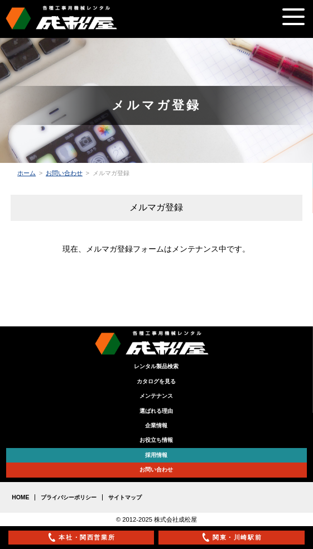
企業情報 (156, 425)
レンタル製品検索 (156, 366)
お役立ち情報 (156, 440)
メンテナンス (156, 396)
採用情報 (156, 455)
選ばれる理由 (156, 411)
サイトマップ (125, 497)
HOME (20, 497)
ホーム (26, 173)
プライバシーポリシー (69, 497)
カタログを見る (156, 381)
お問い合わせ (64, 173)
